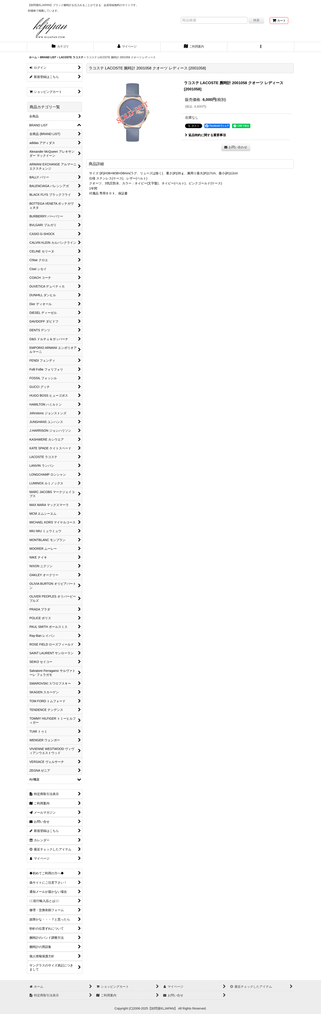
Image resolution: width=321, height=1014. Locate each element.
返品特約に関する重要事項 (205, 135)
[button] (260, 47)
